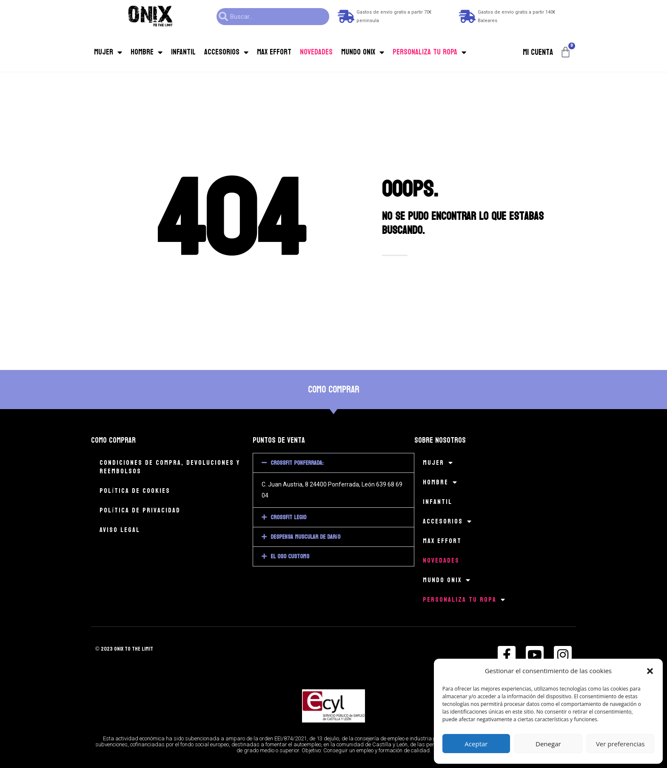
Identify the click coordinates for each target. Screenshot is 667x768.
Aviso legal (120, 529)
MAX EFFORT (274, 52)
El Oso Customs (290, 556)
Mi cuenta (538, 52)
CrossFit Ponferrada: (297, 463)
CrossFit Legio (288, 517)
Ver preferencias (620, 744)
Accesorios (226, 52)
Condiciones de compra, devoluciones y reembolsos (170, 466)
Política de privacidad (140, 510)
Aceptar (476, 744)
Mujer (108, 52)
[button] (650, 671)
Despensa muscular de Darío (305, 537)
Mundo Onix (362, 52)
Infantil (183, 52)
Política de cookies (135, 490)
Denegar (548, 744)
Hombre (146, 52)
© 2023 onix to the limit (125, 648)
